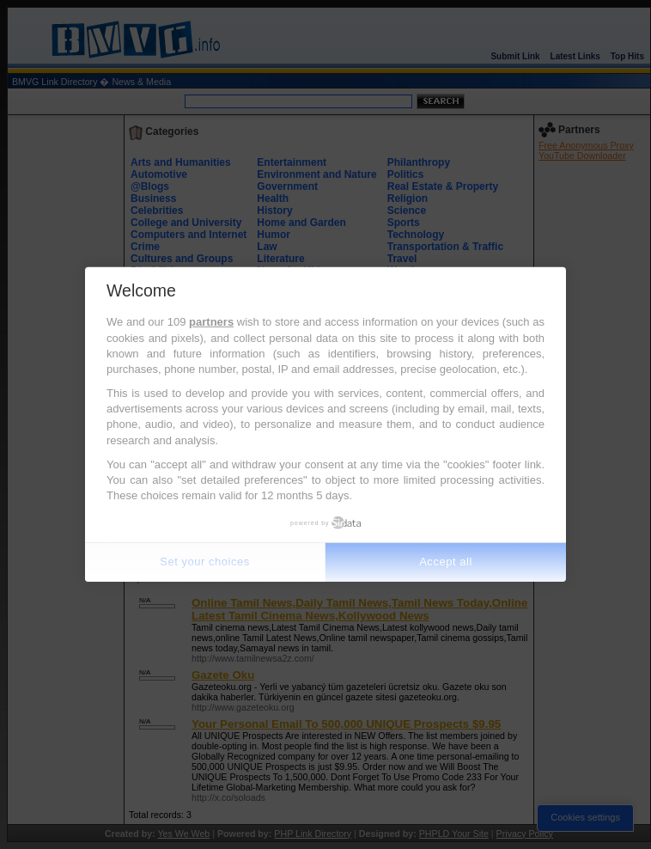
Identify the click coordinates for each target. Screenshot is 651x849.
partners (211, 321)
